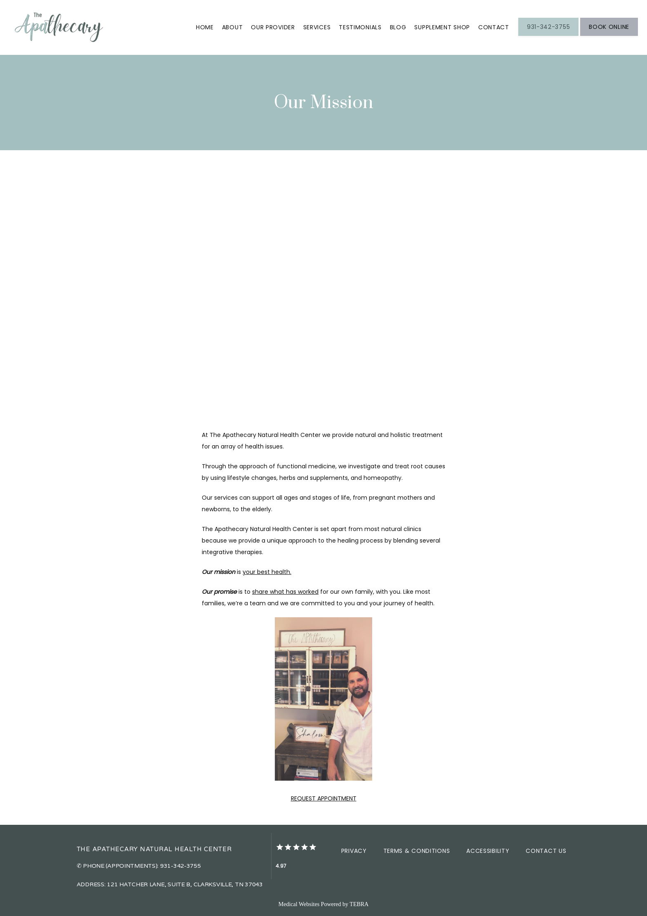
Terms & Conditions (416, 851)
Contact (493, 27)
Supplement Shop (442, 27)
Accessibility (487, 851)
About (232, 27)
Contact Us (546, 851)
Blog (398, 27)
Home (205, 27)
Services (317, 27)
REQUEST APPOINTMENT (324, 798)
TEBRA (358, 904)
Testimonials (360, 27)
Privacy (354, 851)
